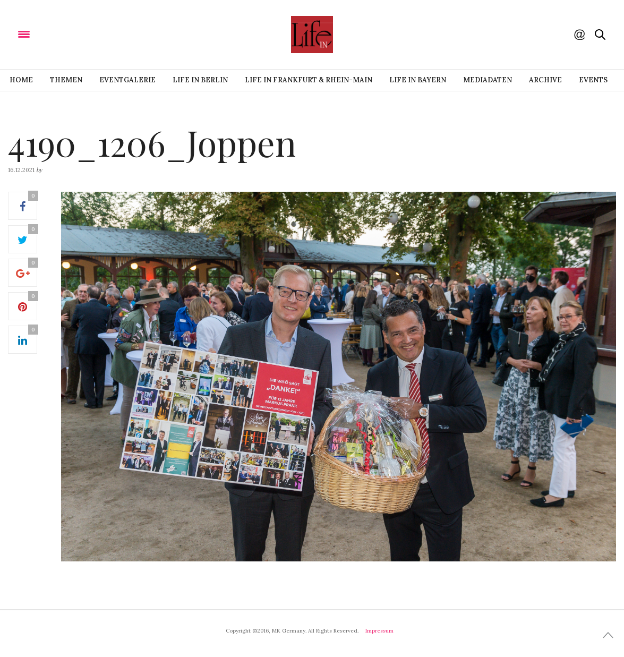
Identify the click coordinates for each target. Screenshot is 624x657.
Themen (66, 79)
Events (593, 79)
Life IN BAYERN (417, 79)
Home (21, 79)
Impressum (379, 630)
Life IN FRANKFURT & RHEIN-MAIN (308, 79)
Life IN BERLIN (200, 79)
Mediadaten (487, 79)
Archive (545, 79)
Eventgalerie (127, 79)
